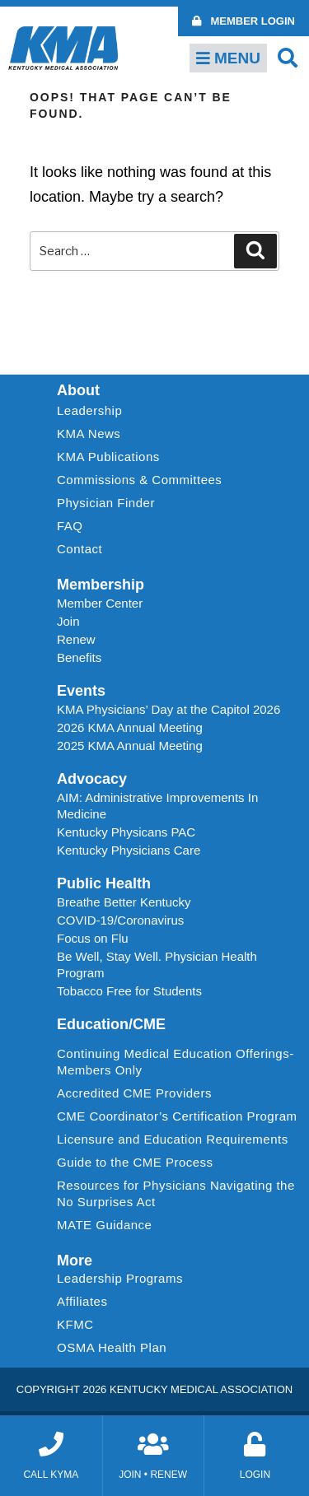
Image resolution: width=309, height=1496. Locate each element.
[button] (288, 57)
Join (68, 621)
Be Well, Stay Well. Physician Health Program (157, 964)
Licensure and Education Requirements (172, 1139)
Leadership (93, 411)
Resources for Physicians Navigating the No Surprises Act (176, 1193)
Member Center (100, 603)
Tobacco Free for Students (129, 991)
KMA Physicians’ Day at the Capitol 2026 (168, 709)
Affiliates (86, 1301)
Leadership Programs (124, 1278)
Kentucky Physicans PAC (126, 832)
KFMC (75, 1324)
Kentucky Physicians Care (128, 850)
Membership (100, 584)
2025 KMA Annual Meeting (130, 746)
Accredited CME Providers (134, 1093)
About (78, 390)
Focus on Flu (93, 938)
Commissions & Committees (139, 480)
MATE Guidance (104, 1225)
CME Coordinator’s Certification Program (177, 1116)
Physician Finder (106, 503)
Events (81, 691)
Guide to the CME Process (135, 1162)
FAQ (70, 526)
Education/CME (111, 1024)
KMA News (88, 433)
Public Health (104, 883)
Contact (79, 549)
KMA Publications (108, 457)
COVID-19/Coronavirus (120, 920)
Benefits (79, 657)
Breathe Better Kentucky (124, 902)
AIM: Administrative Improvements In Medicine (157, 805)
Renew (76, 639)
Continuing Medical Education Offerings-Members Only (175, 1061)
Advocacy (92, 779)
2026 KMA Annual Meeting (130, 727)
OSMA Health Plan (111, 1347)
